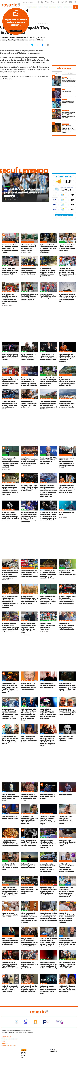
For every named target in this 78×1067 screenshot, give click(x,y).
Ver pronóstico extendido (63, 215)
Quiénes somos (6, 1037)
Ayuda (3, 1041)
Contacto (4, 1043)
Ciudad (40, 7)
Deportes (59, 7)
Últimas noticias (32, 7)
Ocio (65, 7)
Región (46, 7)
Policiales (52, 7)
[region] (39, 16)
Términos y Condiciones (9, 1039)
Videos (70, 7)
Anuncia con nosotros (9, 1045)
